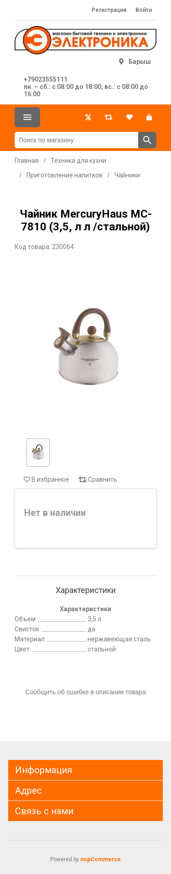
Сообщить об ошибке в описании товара (85, 692)
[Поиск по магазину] (77, 140)
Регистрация (109, 10)
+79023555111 (45, 79)
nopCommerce (100, 859)
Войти (143, 10)
